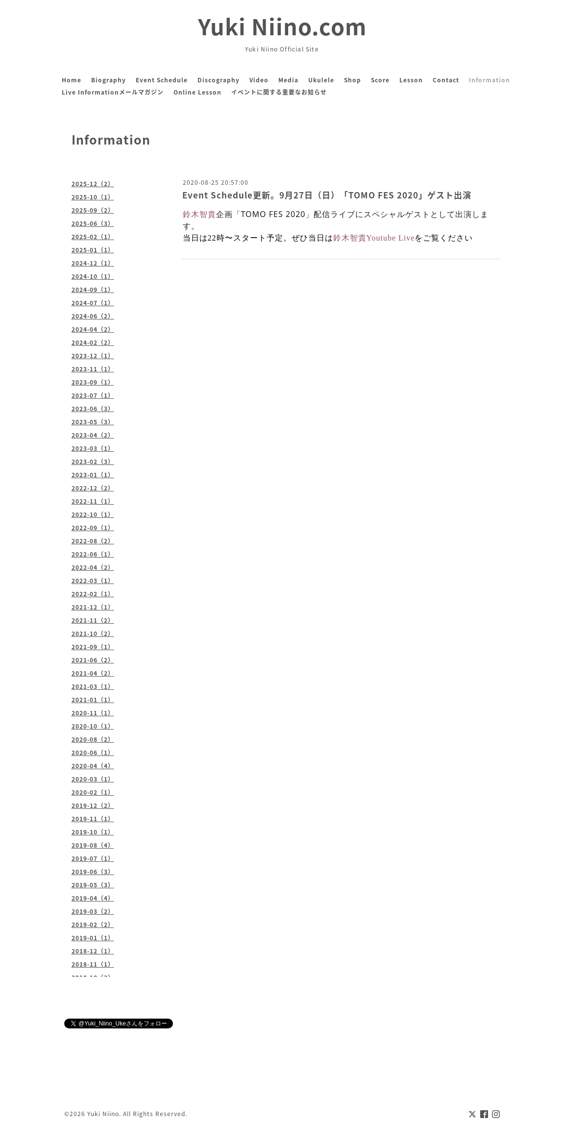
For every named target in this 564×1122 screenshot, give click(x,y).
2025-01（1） (93, 249)
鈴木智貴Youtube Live (374, 238)
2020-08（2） (93, 739)
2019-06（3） (93, 871)
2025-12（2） (93, 183)
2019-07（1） (93, 858)
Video (259, 79)
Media (288, 79)
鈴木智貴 (199, 214)
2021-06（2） (93, 660)
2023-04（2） (93, 435)
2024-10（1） (93, 276)
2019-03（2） (93, 911)
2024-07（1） (93, 302)
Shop (352, 79)
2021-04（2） (93, 673)
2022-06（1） (93, 554)
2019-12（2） (93, 805)
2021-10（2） (93, 633)
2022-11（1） (93, 501)
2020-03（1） (93, 779)
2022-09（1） (93, 527)
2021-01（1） (93, 699)
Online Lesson (197, 92)
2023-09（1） (93, 382)
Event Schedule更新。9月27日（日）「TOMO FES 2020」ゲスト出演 (326, 195)
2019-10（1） (93, 832)
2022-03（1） (93, 580)
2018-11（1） (93, 964)
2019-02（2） (93, 924)
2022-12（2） (93, 488)
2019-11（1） (93, 818)
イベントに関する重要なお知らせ (279, 92)
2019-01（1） (93, 937)
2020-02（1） (93, 792)
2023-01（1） (93, 474)
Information (489, 79)
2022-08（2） (93, 541)
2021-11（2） (93, 620)
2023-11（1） (93, 369)
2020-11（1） (93, 712)
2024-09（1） (93, 289)
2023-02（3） (93, 461)
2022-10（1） (93, 514)
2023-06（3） (93, 408)
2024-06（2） (93, 316)
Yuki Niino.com (282, 26)
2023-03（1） (93, 448)
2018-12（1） (93, 951)
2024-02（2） (93, 342)
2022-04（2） (93, 567)
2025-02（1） (93, 236)
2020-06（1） (93, 752)
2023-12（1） (93, 355)
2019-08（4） (93, 845)
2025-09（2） (93, 210)
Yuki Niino (103, 1113)
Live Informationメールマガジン (113, 92)
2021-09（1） (93, 646)
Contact (446, 79)
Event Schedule (162, 79)
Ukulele (321, 79)
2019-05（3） (93, 884)
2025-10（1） (93, 197)
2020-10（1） (93, 726)
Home (71, 79)
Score (380, 79)
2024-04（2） (93, 329)
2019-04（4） (93, 898)
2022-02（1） (93, 593)
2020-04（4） (93, 765)
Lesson (411, 79)
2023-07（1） (93, 395)
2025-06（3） (93, 223)
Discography (218, 79)
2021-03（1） (93, 686)
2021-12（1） (93, 607)
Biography (108, 79)
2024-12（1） (93, 263)
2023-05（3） (93, 421)
